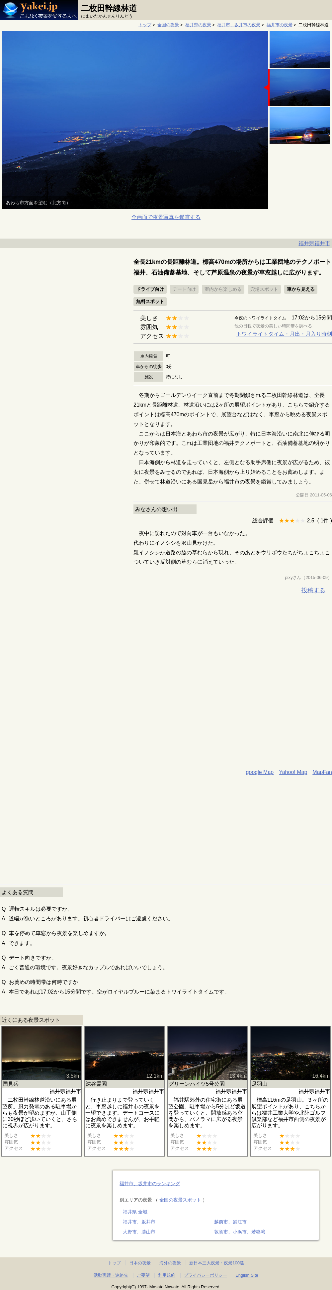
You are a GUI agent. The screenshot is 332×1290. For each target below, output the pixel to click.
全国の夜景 (168, 24)
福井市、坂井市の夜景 (238, 24)
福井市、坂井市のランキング (150, 1183)
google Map (260, 772)
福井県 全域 (135, 1211)
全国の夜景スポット (180, 1199)
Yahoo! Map (293, 772)
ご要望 (143, 1275)
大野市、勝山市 (139, 1231)
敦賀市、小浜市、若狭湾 (239, 1231)
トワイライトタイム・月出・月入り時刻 (284, 334)
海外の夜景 (170, 1262)
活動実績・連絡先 (111, 1275)
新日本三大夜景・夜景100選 (216, 1262)
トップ (144, 24)
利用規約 (166, 1275)
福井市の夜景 (279, 24)
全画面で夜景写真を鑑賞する (166, 217)
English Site (246, 1275)
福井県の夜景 (198, 24)
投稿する (313, 590)
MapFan (322, 772)
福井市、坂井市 (139, 1221)
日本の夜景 (140, 1262)
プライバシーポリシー (205, 1275)
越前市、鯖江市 (230, 1221)
